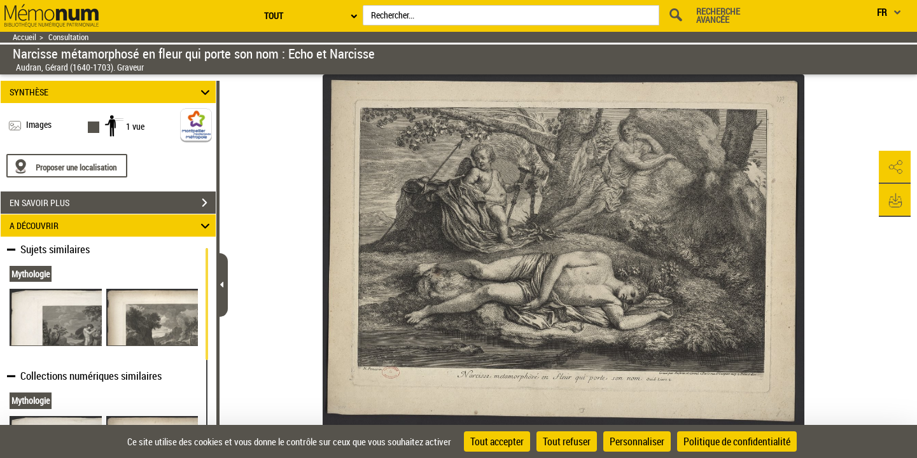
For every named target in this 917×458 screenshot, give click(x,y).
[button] (895, 167)
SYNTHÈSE (112, 92)
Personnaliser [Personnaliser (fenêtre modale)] (637, 441)
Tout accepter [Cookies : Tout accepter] (497, 441)
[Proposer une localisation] (66, 165)
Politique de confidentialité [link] (736, 441)
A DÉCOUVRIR (112, 225)
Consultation (68, 37)
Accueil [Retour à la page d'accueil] (24, 37)
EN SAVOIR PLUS (113, 203)
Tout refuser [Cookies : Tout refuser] (567, 441)
